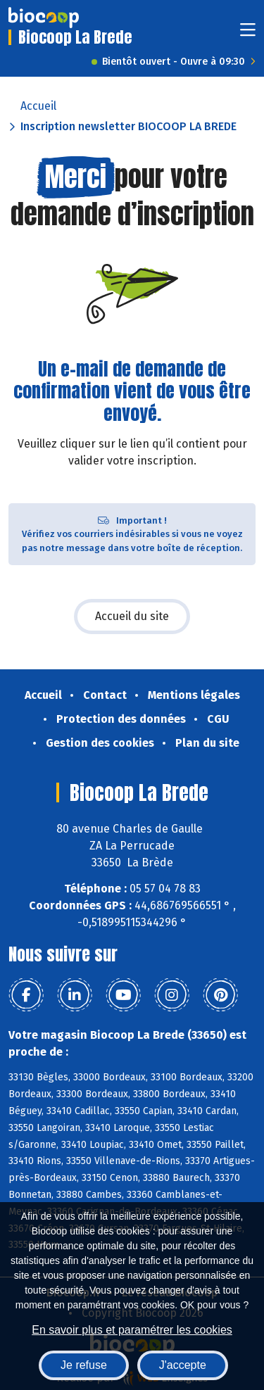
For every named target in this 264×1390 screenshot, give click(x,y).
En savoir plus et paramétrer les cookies (132, 1330)
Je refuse (84, 1365)
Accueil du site (132, 616)
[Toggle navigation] (248, 34)
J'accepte (182, 1365)
